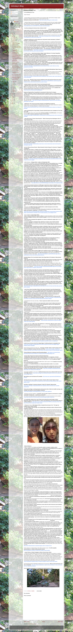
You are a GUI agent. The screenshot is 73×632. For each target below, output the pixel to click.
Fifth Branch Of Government (14, 50)
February (14, 90)
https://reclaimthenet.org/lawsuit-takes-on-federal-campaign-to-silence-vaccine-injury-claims (40, 561)
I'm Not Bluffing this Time (16, 55)
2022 (12, 94)
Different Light (14, 60)
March (13, 88)
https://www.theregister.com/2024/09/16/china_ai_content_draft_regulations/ (38, 391)
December (14, 37)
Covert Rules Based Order (16, 75)
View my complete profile (14, 29)
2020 (12, 97)
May (13, 85)
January (13, 91)
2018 (12, 100)
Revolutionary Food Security (15, 72)
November (14, 39)
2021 (12, 96)
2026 (12, 33)
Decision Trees (14, 53)
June (13, 84)
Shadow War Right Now (16, 67)
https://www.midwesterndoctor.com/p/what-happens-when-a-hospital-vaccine (38, 545)
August (13, 81)
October (13, 40)
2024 (12, 36)
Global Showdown (15, 79)
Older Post (60, 621)
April (13, 87)
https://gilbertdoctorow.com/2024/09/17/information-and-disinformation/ (37, 25)
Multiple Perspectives (15, 56)
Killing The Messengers (16, 43)
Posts (12, 11)
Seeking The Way (15, 44)
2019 (12, 99)
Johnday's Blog (17, 6)
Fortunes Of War (15, 52)
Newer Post (26, 621)
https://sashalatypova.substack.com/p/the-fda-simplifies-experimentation (37, 550)
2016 (12, 103)
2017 (12, 102)
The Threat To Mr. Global (16, 74)
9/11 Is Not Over (15, 64)
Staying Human (14, 63)
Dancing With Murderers (16, 46)
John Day (16, 21)
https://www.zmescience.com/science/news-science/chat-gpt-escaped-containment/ (39, 397)
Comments (13, 13)
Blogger (42, 628)
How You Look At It (15, 70)
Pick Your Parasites (15, 66)
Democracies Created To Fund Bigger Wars (16, 78)
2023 (12, 93)
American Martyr (15, 69)
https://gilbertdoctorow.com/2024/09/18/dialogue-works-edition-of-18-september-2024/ (46, 182)
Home (43, 621)
